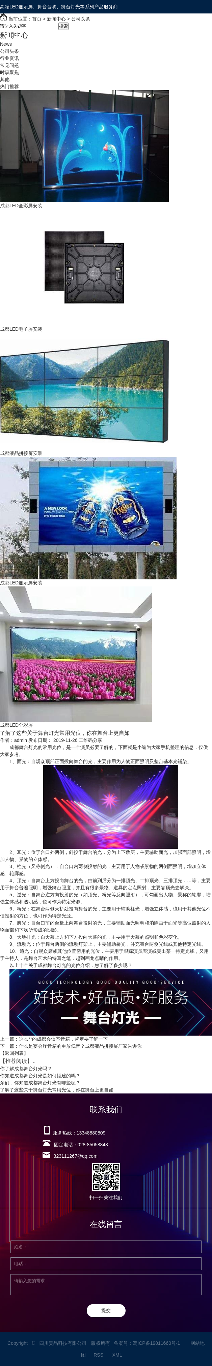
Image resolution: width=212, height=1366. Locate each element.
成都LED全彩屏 (16, 725)
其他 (4, 79)
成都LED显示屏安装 (21, 582)
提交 (106, 1310)
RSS (99, 1355)
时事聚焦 (9, 72)
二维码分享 (90, 740)
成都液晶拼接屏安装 (21, 453)
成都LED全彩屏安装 (21, 205)
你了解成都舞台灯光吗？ (26, 1068)
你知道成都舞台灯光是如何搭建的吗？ (40, 1075)
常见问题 (9, 65)
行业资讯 (9, 58)
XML (117, 1355)
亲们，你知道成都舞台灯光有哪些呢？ (40, 1082)
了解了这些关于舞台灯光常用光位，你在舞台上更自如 (56, 1089)
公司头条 (9, 51)
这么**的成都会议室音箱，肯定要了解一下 (63, 1039)
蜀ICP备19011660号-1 (156, 1343)
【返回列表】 (14, 1053)
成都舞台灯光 (23, 747)
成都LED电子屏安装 (21, 329)
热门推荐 (9, 86)
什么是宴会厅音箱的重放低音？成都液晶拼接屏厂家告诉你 (80, 1046)
